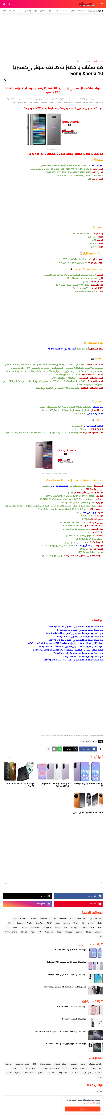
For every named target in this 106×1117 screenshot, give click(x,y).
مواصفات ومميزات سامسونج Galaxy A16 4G (66, 974)
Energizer (47, 927)
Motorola (23, 918)
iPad (65, 927)
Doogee (68, 932)
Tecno (76, 923)
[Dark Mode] (9, 4)
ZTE (14, 918)
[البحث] (3, 4)
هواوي (43, 10)
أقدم (6, 883)
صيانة (99, 1077)
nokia (90, 923)
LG (83, 923)
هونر (35, 10)
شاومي (64, 10)
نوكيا (20, 10)
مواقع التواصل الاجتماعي (49, 1068)
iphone (20, 923)
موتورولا (12, 10)
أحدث (100, 883)
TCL (8, 927)
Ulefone (98, 932)
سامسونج (81, 10)
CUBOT (24, 932)
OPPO (53, 918)
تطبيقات (73, 1064)
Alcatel (29, 923)
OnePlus (39, 923)
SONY (82, 741)
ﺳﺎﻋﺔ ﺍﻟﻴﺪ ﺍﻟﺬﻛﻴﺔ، (22, 1064)
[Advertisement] (53, 36)
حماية (8, 1072)
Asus (58, 923)
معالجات (50, 1072)
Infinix (99, 923)
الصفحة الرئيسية (97, 61)
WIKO (57, 927)
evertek (79, 932)
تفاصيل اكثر (90, 1103)
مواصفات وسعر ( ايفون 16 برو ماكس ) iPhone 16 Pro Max (60, 1031)
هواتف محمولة (82, 61)
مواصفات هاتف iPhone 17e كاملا (71, 1006)
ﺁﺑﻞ (21, 1068)
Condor (84, 927)
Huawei (62, 918)
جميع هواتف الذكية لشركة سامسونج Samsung (65, 987)
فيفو (50, 10)
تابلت (34, 1064)
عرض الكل (7, 757)
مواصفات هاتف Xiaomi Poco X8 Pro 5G (19, 785)
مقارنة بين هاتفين (79, 1068)
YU (40, 932)
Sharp (88, 932)
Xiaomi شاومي (95, 918)
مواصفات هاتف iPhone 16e (74, 1019)
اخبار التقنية (30, 1068)
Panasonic (35, 927)
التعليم (17, 1072)
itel (100, 936)
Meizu (10, 923)
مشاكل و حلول (61, 1064)
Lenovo (66, 923)
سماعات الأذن (29, 1072)
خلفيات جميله (45, 1064)
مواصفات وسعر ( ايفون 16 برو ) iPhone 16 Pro (66, 1043)
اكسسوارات (62, 1072)
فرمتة (82, 1064)
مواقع (41, 1072)
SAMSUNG (81, 918)
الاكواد (65, 1068)
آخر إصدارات (75, 1072)
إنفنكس (28, 10)
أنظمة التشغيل (96, 1068)
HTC (92, 927)
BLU (100, 927)
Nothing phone (11, 932)
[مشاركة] (5, 80)
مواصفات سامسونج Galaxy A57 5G (88, 785)
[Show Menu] (102, 4)
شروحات (8, 1064)
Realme (43, 918)
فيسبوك (98, 1072)
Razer (59, 932)
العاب (14, 1068)
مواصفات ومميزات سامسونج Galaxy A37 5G (55, 785)
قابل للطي (87, 1072)
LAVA (15, 927)
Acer (33, 932)
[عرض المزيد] (48, 749)
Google (74, 927)
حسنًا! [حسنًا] (82, 1109)
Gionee (24, 927)
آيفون (73, 10)
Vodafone (49, 932)
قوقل (4, 10)
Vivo (71, 918)
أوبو (57, 10)
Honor (34, 918)
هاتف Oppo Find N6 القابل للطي (88, 812)
